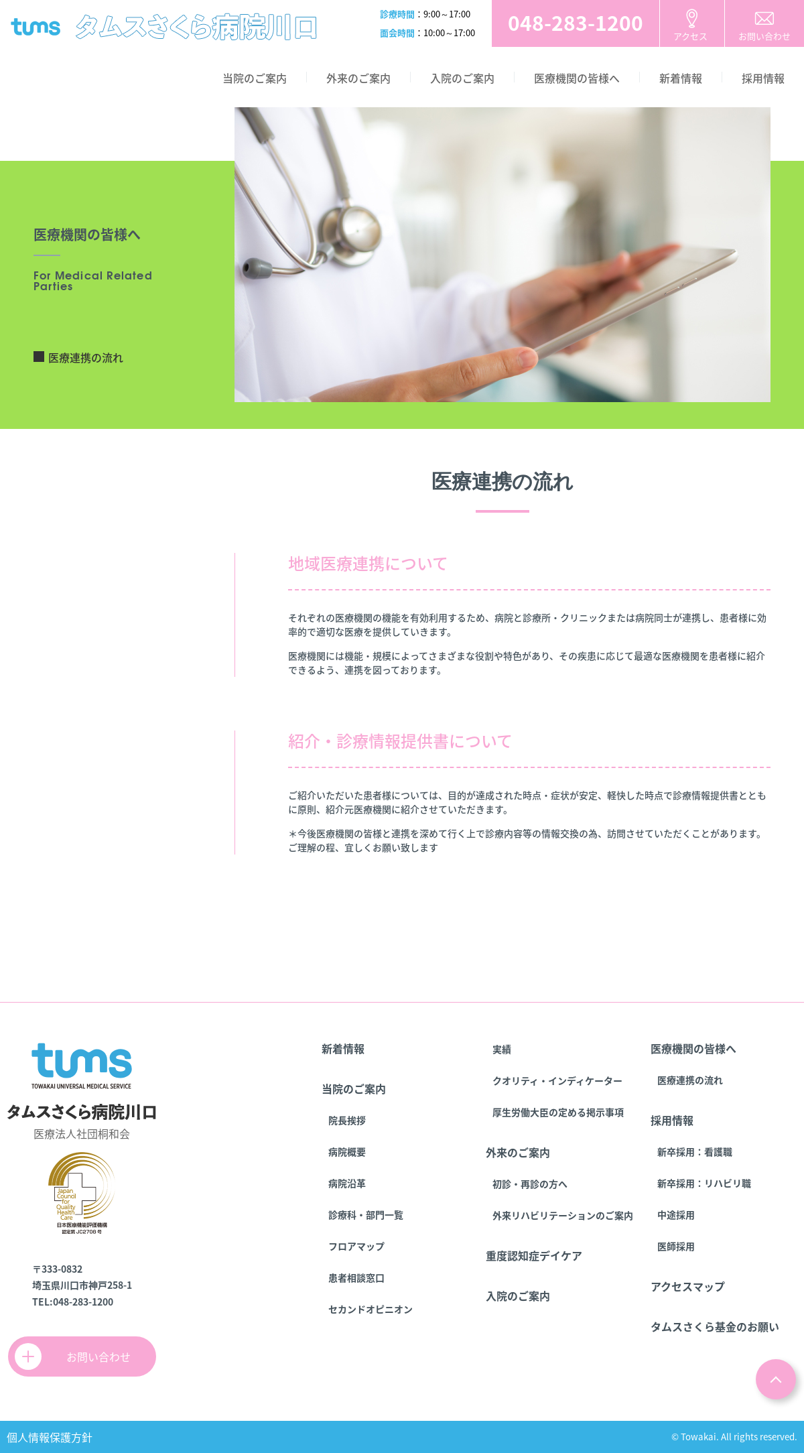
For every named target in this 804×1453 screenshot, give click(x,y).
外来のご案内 (358, 78)
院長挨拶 (347, 1120)
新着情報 (680, 78)
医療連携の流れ (85, 357)
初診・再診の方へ (529, 1183)
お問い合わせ (764, 35)
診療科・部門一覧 (365, 1214)
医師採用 (676, 1246)
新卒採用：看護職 (694, 1151)
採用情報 (763, 78)
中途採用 (676, 1214)
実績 (501, 1049)
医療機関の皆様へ (577, 78)
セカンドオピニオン (370, 1309)
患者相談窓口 (356, 1277)
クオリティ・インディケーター (557, 1080)
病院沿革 (347, 1183)
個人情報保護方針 (49, 1437)
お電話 (575, 23)
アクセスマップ (688, 1286)
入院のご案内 (462, 78)
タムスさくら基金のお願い (715, 1326)
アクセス (690, 35)
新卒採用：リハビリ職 (704, 1183)
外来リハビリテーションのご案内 (562, 1215)
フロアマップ (356, 1246)
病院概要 (347, 1151)
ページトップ (776, 1379)
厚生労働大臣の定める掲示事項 (558, 1112)
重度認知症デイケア (534, 1255)
